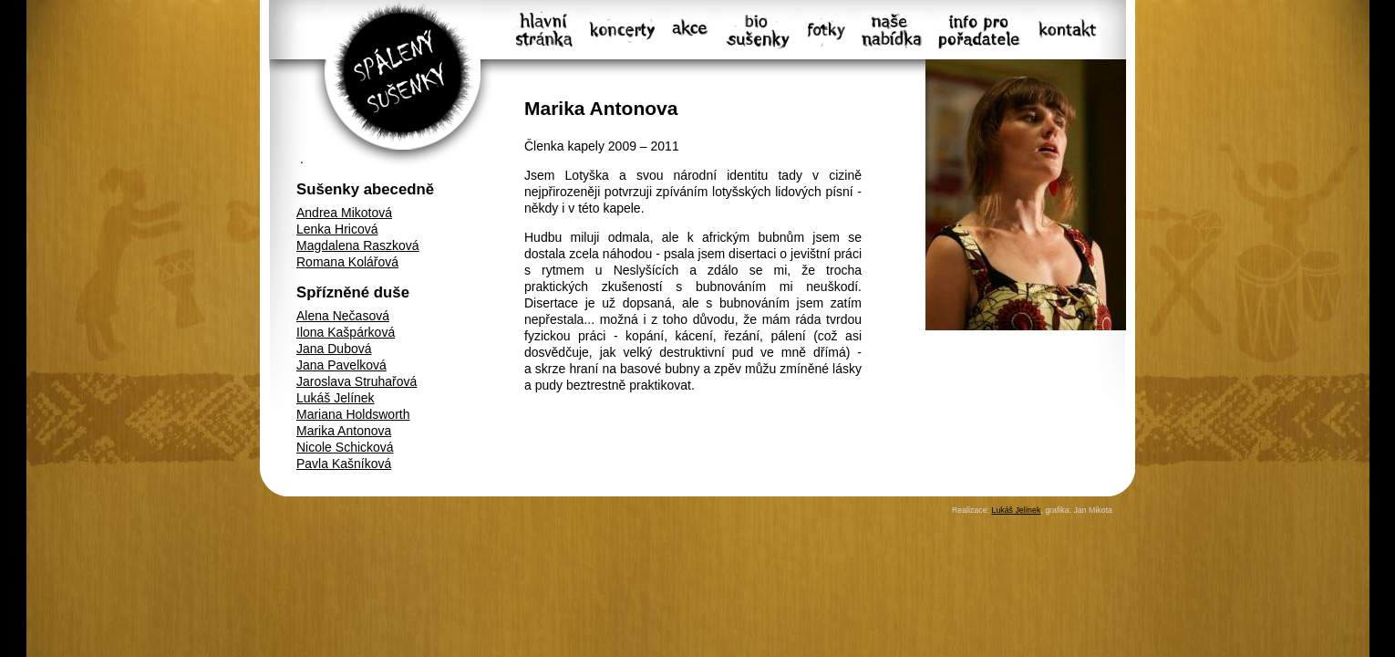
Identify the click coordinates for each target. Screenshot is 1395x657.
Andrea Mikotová (344, 212)
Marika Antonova (343, 430)
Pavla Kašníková (343, 463)
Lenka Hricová (337, 229)
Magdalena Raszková (357, 245)
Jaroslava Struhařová (356, 381)
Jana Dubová (334, 348)
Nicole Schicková (345, 447)
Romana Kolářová (347, 262)
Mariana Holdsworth (353, 414)
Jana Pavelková (341, 365)
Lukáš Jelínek (335, 398)
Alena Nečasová (342, 315)
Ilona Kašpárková (345, 332)
